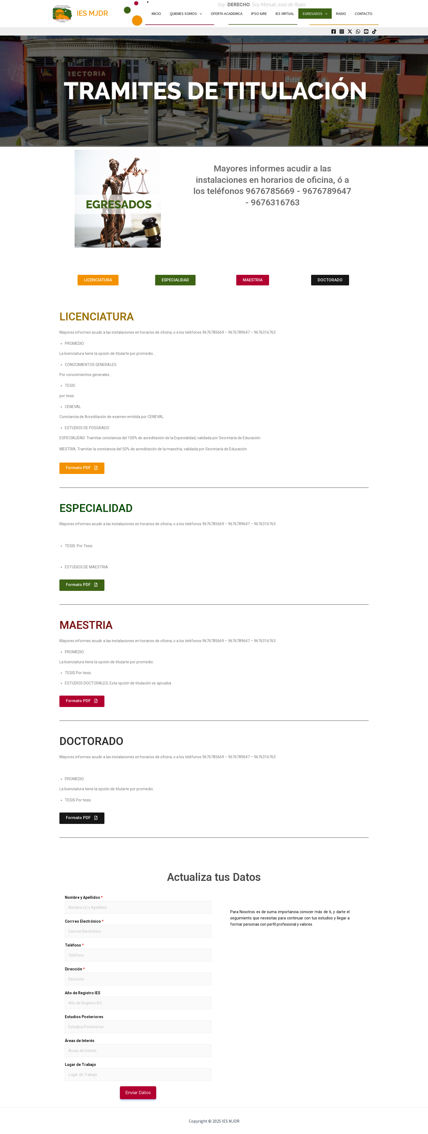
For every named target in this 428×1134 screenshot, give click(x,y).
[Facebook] (333, 31)
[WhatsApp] (358, 31)
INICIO (164, 13)
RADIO (343, 13)
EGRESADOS (317, 13)
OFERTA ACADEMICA (232, 13)
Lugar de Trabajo (80, 1064)
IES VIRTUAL (288, 13)
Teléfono (74, 945)
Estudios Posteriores (84, 1017)
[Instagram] (341, 31)
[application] (206, 13)
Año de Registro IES (82, 993)
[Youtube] (366, 31)
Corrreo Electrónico (84, 921)
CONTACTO (364, 13)
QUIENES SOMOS (193, 13)
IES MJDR (92, 13)
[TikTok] (374, 31)
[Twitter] (349, 31)
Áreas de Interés (79, 1041)
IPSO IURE (264, 13)
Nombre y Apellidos (84, 897)
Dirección (75, 969)
